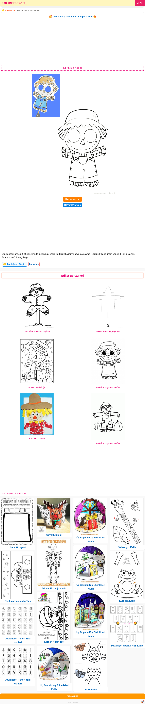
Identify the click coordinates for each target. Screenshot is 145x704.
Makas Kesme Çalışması (108, 331)
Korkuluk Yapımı (37, 438)
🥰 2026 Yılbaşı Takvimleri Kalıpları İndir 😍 (72, 16)
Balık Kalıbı (91, 689)
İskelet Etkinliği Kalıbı (54, 588)
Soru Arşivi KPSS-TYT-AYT (14, 493)
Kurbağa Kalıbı (127, 601)
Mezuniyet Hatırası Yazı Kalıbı (127, 645)
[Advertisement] (72, 42)
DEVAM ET (72, 696)
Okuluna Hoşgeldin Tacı (18, 601)
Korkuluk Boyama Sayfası (108, 387)
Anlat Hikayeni (18, 547)
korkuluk (34, 264)
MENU (140, 3)
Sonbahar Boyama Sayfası (37, 331)
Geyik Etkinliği (54, 535)
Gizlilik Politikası (72, 703)
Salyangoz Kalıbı (127, 547)
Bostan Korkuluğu (37, 387)
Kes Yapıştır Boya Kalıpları (28, 10)
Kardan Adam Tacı (54, 642)
